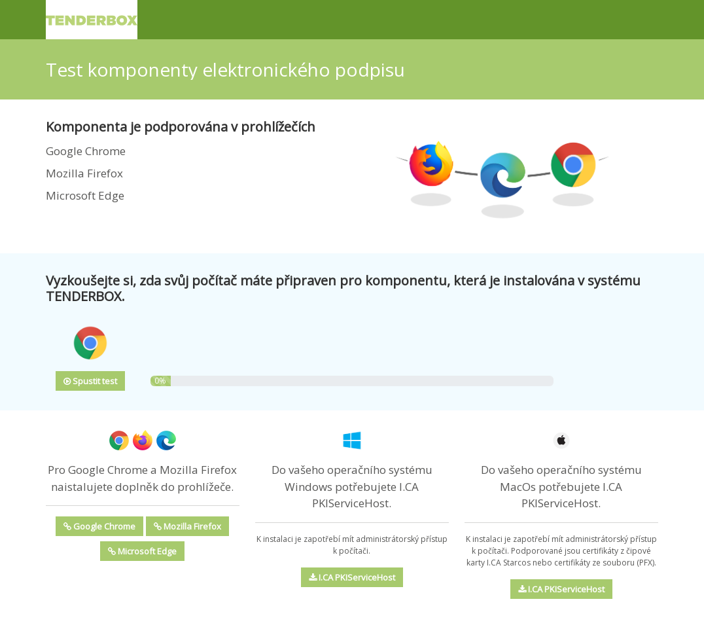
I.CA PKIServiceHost (352, 577)
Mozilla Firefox (187, 526)
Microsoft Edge (142, 551)
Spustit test (90, 381)
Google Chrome (99, 526)
